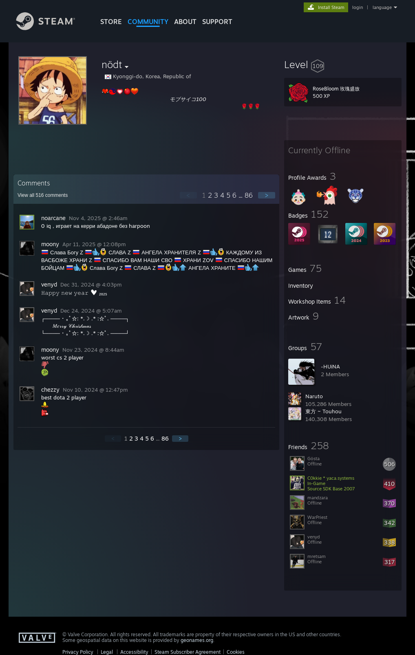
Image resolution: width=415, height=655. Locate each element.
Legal (107, 652)
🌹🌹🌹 (250, 106)
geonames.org (197, 640)
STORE (111, 22)
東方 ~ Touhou (323, 411)
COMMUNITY (148, 22)
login (357, 7)
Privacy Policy (77, 652)
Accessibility (134, 652)
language (382, 7)
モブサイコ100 (188, 99)
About (185, 22)
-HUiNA (330, 366)
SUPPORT (217, 22)
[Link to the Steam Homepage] (52, 27)
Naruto (314, 396)
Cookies (236, 652)
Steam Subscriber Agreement (188, 652)
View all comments (43, 195)
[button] (343, 64)
